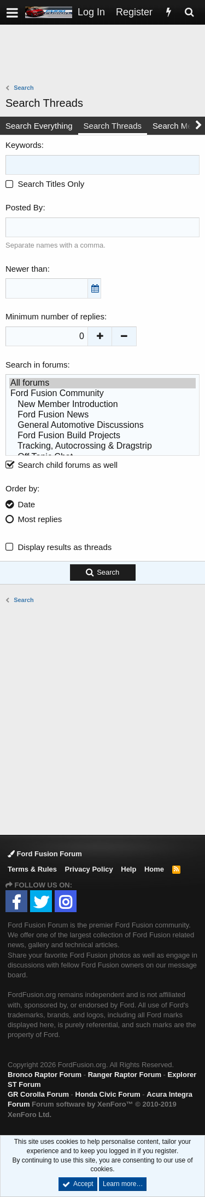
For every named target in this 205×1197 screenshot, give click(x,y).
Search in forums (36, 364)
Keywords (23, 145)
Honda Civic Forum (107, 1094)
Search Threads (113, 125)
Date (27, 504)
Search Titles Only (44, 183)
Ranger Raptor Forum (124, 1074)
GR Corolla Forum (38, 1094)
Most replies (40, 519)
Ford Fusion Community (102, 393)
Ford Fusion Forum (45, 854)
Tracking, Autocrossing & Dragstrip (102, 446)
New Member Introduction (102, 404)
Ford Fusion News (102, 415)
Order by (21, 488)
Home (154, 869)
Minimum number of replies (54, 316)
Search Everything (39, 125)
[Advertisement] (105, 55)
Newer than (26, 268)
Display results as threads (65, 547)
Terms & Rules (32, 869)
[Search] (189, 12)
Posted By (24, 207)
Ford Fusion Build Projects (102, 436)
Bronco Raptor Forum (44, 1074)
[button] (12, 12)
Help (128, 869)
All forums (102, 383)
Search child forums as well (61, 464)
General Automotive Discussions (102, 425)
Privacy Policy (89, 869)
